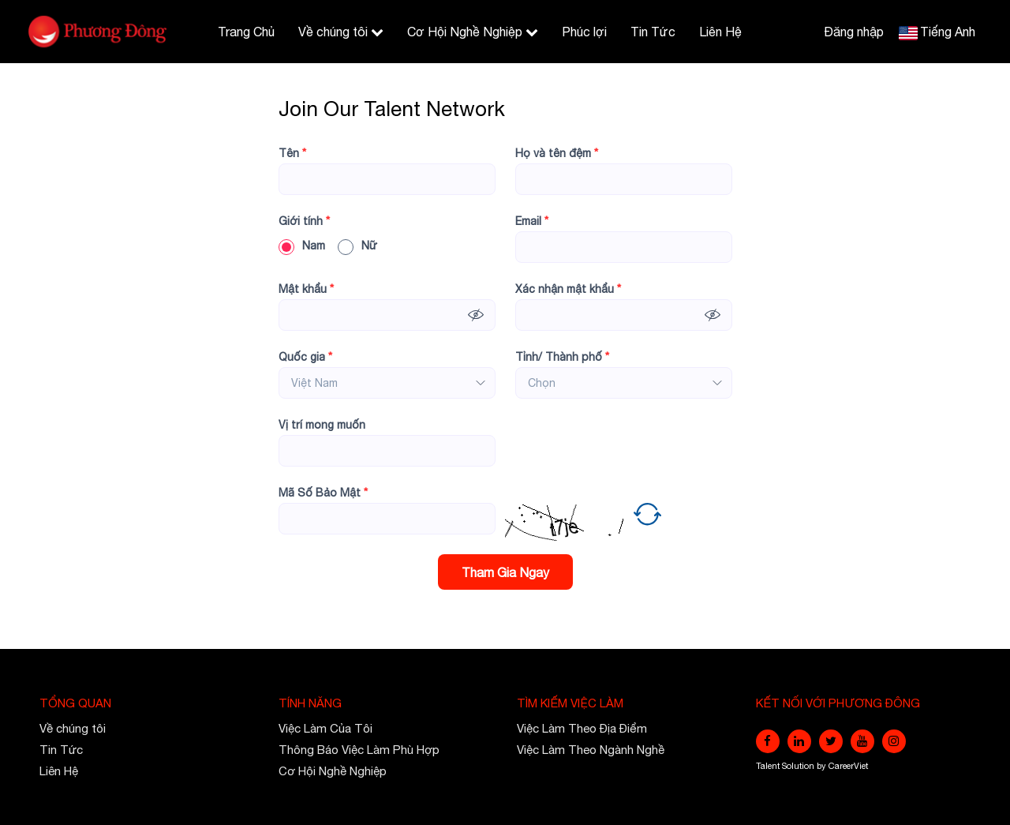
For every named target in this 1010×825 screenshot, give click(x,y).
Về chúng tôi (340, 31)
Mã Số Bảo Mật (323, 492)
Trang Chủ (246, 31)
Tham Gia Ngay (505, 572)
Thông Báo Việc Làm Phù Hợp (359, 749)
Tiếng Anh (947, 31)
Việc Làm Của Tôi (325, 728)
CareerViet (848, 766)
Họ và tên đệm (556, 153)
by (823, 766)
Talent (769, 766)
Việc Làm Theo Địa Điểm (582, 728)
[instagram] (894, 741)
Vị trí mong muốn (322, 424)
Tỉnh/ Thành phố (562, 357)
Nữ (357, 245)
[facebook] (768, 741)
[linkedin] (799, 741)
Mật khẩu (306, 289)
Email (531, 221)
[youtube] (862, 741)
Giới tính (304, 221)
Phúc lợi (584, 31)
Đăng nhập (854, 31)
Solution (799, 766)
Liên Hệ (720, 31)
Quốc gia (305, 357)
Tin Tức (652, 31)
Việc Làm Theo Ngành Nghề (590, 749)
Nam (302, 245)
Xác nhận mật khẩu (568, 289)
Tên (292, 153)
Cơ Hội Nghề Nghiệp (472, 31)
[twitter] (831, 741)
